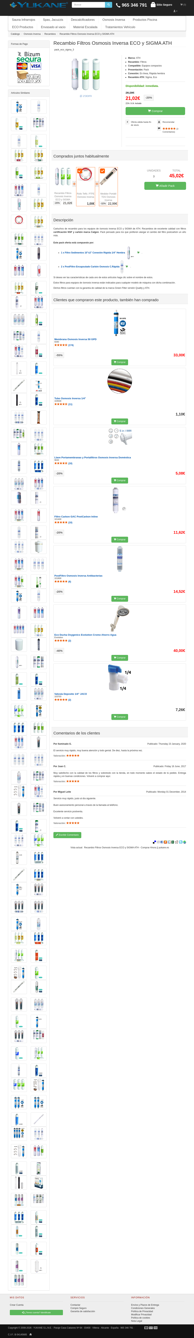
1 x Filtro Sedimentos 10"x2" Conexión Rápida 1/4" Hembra (98, 252)
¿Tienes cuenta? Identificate (36, 1312)
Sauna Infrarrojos (23, 19)
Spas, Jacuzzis (53, 19)
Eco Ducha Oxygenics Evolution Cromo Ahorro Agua (85, 634)
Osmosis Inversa (113, 19)
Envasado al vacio (53, 27)
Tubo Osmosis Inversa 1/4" (70, 398)
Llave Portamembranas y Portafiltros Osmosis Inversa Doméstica (92, 457)
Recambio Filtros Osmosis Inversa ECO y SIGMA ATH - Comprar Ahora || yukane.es (126, 847)
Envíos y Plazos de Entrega (145, 1305)
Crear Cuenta (16, 1305)
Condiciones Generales (143, 1308)
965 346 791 (131, 5)
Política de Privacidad (142, 1311)
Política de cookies (140, 1317)
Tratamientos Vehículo (120, 27)
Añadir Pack (165, 185)
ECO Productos (22, 27)
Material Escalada (85, 27)
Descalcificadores (83, 19)
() (64, 345)
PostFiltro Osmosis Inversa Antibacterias (78, 575)
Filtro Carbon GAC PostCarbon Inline (76, 516)
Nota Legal (136, 1321)
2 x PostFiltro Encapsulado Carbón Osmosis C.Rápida (92, 266)
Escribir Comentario (67, 835)
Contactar (75, 1305)
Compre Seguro (78, 1308)
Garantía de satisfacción (82, 1311)
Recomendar (168, 122)
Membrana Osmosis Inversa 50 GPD (75, 339)
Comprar (155, 111)
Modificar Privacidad (141, 1314)
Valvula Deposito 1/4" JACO (70, 694)
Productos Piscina (145, 19)
